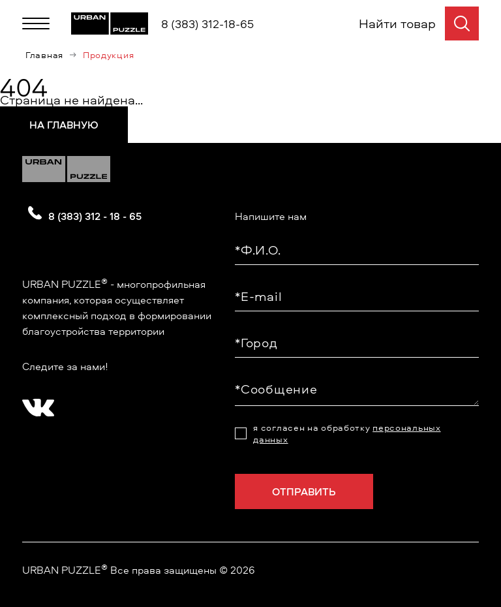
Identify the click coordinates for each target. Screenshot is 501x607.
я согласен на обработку (346, 433)
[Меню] (36, 23)
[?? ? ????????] (35, 403)
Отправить (304, 491)
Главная (44, 55)
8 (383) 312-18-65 (207, 24)
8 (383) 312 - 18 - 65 (95, 216)
